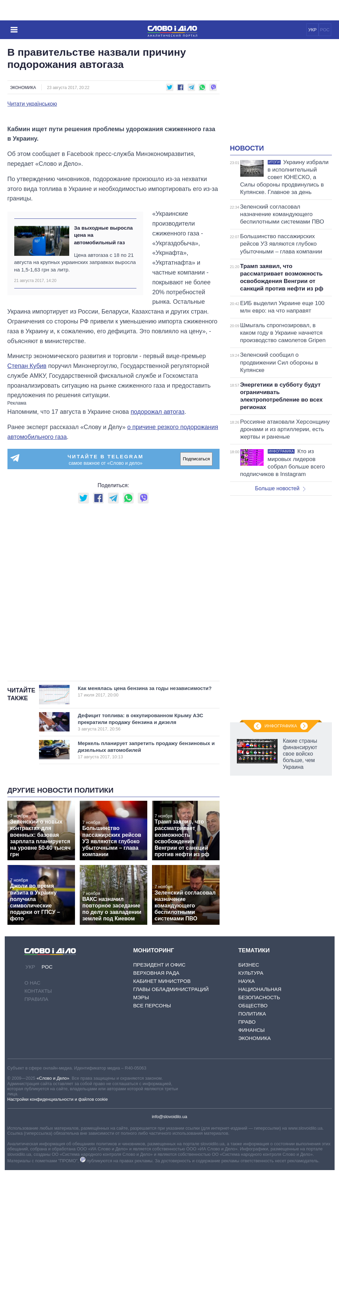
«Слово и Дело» (53, 1215)
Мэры (141, 1134)
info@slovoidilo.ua (169, 1253)
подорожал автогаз (158, 548)
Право (247, 1159)
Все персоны (152, 1142)
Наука (246, 1118)
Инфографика (281, 725)
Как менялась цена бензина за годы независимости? (144, 828)
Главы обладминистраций (171, 1126)
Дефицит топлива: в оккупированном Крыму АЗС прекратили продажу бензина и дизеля (141, 858)
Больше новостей (280, 488)
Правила (36, 1136)
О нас (32, 1120)
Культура (250, 1110)
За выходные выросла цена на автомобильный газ (103, 372)
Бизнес (248, 1102)
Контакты (38, 1128)
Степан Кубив (26, 502)
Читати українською (32, 104)
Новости (247, 148)
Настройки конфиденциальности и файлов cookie (57, 1236)
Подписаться (196, 595)
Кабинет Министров (161, 1118)
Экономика (23, 87)
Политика (252, 1150)
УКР (312, 30)
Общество (252, 1142)
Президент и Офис (159, 1102)
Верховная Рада (156, 1110)
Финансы (251, 1167)
